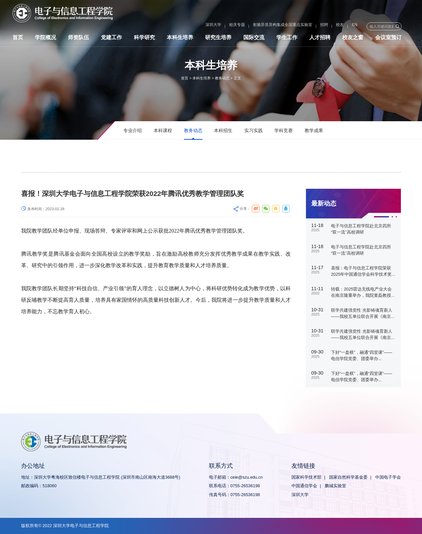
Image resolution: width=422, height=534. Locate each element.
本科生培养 (180, 39)
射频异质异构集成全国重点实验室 (265, 26)
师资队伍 (78, 39)
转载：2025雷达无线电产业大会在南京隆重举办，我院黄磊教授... (363, 292)
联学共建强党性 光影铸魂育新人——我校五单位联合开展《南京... (362, 313)
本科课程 (163, 130)
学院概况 (45, 39)
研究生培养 (218, 39)
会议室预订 (388, 39)
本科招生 (223, 130)
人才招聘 (319, 39)
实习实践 (253, 130)
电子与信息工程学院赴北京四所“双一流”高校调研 (361, 229)
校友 (322, 26)
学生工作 (286, 39)
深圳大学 (196, 26)
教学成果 (314, 130)
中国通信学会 (304, 485)
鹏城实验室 (335, 485)
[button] (381, 216)
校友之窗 (352, 39)
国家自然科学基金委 (348, 477)
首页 (18, 39)
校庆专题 (219, 26)
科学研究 (144, 39)
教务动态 (222, 78)
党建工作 (111, 39)
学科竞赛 (283, 130)
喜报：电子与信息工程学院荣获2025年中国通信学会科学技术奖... (363, 271)
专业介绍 (132, 130)
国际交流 (253, 39)
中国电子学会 (388, 477)
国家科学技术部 (306, 477)
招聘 (307, 26)
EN (337, 26)
